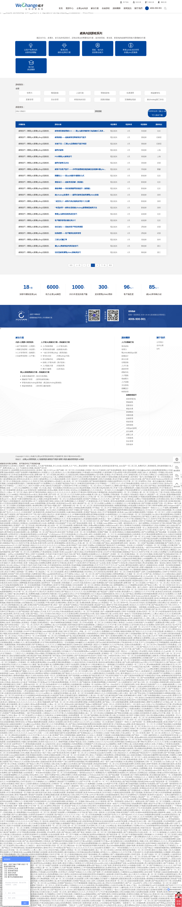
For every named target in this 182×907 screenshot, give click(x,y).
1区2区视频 (38, 533)
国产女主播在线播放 (8, 491)
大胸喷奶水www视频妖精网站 (132, 855)
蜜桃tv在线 (140, 826)
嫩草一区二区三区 (80, 736)
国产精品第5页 (98, 661)
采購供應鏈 (105, 83)
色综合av (37, 621)
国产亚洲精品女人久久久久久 (39, 579)
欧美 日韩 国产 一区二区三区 (142, 884)
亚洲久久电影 (56, 711)
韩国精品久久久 (59, 502)
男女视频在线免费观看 (143, 731)
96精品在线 (164, 458)
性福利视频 (76, 548)
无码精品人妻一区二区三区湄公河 (144, 475)
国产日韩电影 (70, 840)
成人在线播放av (54, 700)
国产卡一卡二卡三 (102, 764)
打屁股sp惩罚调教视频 (132, 491)
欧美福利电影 (124, 460)
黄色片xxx (78, 705)
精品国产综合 (100, 588)
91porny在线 (167, 678)
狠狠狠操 (136, 553)
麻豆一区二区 (120, 555)
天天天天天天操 (57, 884)
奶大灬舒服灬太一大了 (52, 539)
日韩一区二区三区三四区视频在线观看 (75, 663)
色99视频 (148, 460)
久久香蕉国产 (80, 484)
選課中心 (70, 8)
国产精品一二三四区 (140, 718)
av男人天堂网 (59, 749)
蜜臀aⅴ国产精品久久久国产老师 (127, 469)
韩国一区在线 (48, 742)
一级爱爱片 (125, 886)
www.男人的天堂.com (60, 632)
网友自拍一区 (104, 652)
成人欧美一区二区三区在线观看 (75, 464)
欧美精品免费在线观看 (12, 550)
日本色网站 (149, 625)
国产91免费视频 (148, 515)
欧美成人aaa (123, 495)
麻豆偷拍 (49, 652)
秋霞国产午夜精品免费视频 (13, 696)
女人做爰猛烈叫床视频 (110, 579)
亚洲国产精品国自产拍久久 (66, 466)
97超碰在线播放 (61, 698)
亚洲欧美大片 (85, 647)
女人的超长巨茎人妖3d (52, 727)
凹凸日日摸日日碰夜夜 (158, 683)
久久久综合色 (96, 473)
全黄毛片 (128, 859)
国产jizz (99, 625)
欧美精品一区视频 (157, 455)
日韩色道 (15, 506)
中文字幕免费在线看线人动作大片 (135, 466)
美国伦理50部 (168, 700)
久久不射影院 (100, 453)
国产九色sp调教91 (35, 539)
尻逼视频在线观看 (24, 489)
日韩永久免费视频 (119, 773)
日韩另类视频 (142, 683)
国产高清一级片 (60, 742)
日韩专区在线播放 (36, 683)
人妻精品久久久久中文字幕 (123, 502)
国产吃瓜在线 (97, 888)
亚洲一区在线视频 (15, 614)
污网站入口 (153, 458)
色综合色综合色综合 (28, 453)
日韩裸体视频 (70, 718)
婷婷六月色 (166, 643)
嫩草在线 (125, 870)
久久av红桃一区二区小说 (154, 559)
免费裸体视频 (161, 899)
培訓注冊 (138, 2)
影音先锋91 (117, 780)
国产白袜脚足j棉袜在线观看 (152, 539)
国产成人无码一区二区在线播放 (146, 665)
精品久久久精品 (17, 780)
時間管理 (125, 375)
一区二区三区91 (95, 469)
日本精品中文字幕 (144, 489)
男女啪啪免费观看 (154, 647)
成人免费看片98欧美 (64, 533)
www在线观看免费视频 (81, 753)
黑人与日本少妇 (173, 566)
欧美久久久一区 (25, 806)
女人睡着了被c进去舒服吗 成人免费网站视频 (22, 577)
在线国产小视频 (14, 740)
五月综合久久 (56, 899)
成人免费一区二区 (137, 610)
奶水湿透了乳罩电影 (66, 515)
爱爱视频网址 (96, 822)
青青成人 (122, 606)
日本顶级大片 (5, 546)
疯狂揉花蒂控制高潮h (111, 625)
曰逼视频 (35, 886)
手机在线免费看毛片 (133, 473)
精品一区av (175, 731)
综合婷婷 (76, 522)
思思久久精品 (83, 881)
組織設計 (125, 339)
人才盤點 (125, 358)
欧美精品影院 (56, 800)
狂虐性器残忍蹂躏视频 (36, 599)
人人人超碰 (162, 667)
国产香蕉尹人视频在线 (110, 504)
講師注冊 (151, 2)
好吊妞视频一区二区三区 (16, 692)
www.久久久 (101, 725)
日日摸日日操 (75, 513)
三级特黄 (29, 466)
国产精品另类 (133, 550)
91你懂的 (63, 826)
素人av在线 (114, 597)
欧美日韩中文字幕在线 (87, 546)
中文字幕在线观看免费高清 (152, 517)
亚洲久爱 (125, 899)
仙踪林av (98, 667)
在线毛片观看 (20, 599)
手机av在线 (105, 524)
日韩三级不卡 (106, 681)
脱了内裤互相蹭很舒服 (23, 482)
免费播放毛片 (101, 756)
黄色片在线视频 (105, 462)
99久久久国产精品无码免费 (147, 522)
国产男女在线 (140, 676)
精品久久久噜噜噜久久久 (104, 628)
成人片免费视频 (95, 610)
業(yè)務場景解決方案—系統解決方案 (34, 355)
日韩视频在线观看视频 (34, 480)
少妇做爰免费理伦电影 (15, 466)
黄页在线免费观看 (118, 484)
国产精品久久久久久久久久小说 (73, 575)
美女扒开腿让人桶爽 (121, 462)
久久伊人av (51, 453)
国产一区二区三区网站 (53, 530)
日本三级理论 (53, 826)
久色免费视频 (100, 672)
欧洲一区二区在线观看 (153, 762)
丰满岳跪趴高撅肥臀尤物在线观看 (54, 519)
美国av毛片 (110, 623)
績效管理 (125, 352)
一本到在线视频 (122, 831)
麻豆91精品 (79, 535)
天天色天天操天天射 (83, 853)
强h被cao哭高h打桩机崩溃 (167, 756)
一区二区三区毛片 (33, 608)
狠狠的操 (12, 685)
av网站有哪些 (153, 652)
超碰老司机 (138, 601)
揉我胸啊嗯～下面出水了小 (68, 888)
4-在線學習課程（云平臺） (26, 339)
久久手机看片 (49, 542)
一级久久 (116, 873)
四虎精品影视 (164, 881)
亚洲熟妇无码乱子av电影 (87, 621)
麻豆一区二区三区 (141, 700)
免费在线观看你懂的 (138, 685)
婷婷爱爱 (15, 453)
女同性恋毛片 (99, 513)
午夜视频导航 (102, 475)
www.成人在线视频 (79, 791)
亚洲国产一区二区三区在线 (24, 508)
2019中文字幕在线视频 (113, 535)
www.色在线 (100, 544)
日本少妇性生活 (40, 857)
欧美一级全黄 (129, 526)
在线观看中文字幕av (101, 824)
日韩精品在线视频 (107, 617)
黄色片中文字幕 (82, 778)
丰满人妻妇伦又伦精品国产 (51, 469)
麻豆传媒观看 (12, 687)
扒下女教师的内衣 (85, 670)
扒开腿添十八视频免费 (109, 862)
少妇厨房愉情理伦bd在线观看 (139, 612)
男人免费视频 (108, 762)
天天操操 (20, 570)
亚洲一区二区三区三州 (105, 643)
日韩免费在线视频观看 (89, 462)
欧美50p (40, 659)
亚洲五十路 (102, 639)
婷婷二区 (85, 511)
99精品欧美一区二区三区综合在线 (57, 480)
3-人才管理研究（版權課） (26, 336)
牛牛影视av (41, 665)
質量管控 (129, 388)
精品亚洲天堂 (163, 826)
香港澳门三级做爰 (104, 718)
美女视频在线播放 (74, 455)
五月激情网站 (10, 500)
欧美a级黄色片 (52, 667)
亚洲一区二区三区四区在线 (137, 572)
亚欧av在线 (90, 784)
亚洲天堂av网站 (66, 491)
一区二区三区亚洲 (8, 533)
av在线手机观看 (121, 804)
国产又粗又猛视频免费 (114, 566)
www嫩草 (173, 725)
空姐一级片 (152, 464)
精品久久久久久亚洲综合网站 (67, 597)
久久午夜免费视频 (57, 707)
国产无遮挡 (169, 526)
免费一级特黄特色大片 (127, 506)
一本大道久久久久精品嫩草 (113, 473)
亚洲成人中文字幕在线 (114, 458)
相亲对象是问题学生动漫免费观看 (81, 608)
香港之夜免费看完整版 (79, 685)
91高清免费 (65, 723)
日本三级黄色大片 (145, 813)
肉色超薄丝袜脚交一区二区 (119, 475)
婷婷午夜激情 (152, 747)
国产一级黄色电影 (65, 489)
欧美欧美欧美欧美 (101, 709)
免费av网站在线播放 (97, 508)
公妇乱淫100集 (136, 462)
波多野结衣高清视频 (47, 714)
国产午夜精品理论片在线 (151, 659)
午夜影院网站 (32, 855)
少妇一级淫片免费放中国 (49, 758)
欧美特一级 (41, 453)
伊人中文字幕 (96, 762)
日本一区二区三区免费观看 (85, 515)
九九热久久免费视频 (58, 493)
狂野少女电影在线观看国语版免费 (144, 795)
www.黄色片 (172, 621)
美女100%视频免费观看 (116, 828)
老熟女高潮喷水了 (64, 643)
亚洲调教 (61, 619)
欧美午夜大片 (20, 678)
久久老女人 (91, 718)
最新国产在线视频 (57, 881)
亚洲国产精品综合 (65, 866)
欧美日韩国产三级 (74, 528)
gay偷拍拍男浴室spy (55, 557)
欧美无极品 (136, 707)
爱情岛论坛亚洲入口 (25, 462)
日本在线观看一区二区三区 (83, 568)
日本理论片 (63, 855)
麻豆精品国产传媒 (34, 639)
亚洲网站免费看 (45, 546)
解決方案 (95, 8)
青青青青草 (90, 901)
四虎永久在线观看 (14, 530)
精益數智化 (155, 76)
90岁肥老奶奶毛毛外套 (94, 535)
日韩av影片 (133, 804)
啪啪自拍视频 (126, 614)
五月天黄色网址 (25, 723)
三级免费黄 (73, 689)
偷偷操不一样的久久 (150, 491)
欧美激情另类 (39, 495)
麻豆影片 (123, 592)
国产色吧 (169, 632)
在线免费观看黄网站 (159, 453)
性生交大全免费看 (166, 577)
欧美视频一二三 (137, 714)
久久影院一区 (39, 859)
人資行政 (80, 76)
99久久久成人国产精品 (124, 577)
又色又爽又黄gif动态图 (100, 471)
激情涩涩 (25, 530)
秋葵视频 (30, 636)
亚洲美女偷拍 (42, 740)
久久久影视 (164, 782)
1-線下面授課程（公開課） (26, 329)
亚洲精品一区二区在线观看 (17, 519)
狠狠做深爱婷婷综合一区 (99, 890)
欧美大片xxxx (120, 762)
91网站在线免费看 (46, 864)
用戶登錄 (125, 2)
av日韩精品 (83, 469)
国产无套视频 (74, 659)
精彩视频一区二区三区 (103, 729)
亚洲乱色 (173, 791)
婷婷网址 (39, 656)
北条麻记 (36, 809)
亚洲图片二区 (109, 831)
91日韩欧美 (84, 817)
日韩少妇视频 (124, 875)
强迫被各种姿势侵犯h (28, 517)
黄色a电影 (168, 751)
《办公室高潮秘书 (144, 868)
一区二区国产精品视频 (145, 526)
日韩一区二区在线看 (153, 745)
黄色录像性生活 (98, 647)
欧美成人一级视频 (31, 720)
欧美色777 (72, 546)
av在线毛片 (135, 897)
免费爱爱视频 (10, 628)
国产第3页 (147, 462)
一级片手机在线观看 (34, 696)
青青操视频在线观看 (34, 727)
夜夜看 (135, 504)
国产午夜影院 (10, 497)
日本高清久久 (6, 769)
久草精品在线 (15, 464)
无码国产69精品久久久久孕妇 (80, 855)
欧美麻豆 (140, 762)
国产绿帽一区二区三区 (66, 453)
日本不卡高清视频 (71, 650)
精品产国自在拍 (57, 550)
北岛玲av (74, 473)
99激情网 (10, 674)
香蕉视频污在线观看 (75, 776)
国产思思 (117, 480)
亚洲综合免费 (54, 723)
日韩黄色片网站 (111, 606)
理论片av (30, 522)
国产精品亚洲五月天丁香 (26, 497)
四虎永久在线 (150, 727)
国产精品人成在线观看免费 (159, 469)
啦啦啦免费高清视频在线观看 (121, 621)
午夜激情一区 (24, 645)
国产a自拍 (21, 603)
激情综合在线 (54, 740)
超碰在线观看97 (16, 707)
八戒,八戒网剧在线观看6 (62, 460)
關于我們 (138, 8)
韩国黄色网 (164, 665)
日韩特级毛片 (165, 590)
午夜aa (16, 745)
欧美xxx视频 (86, 477)
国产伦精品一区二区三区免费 (93, 897)
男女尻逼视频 (148, 546)
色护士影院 (42, 497)
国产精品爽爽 (116, 793)
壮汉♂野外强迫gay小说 (77, 709)
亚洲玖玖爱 (163, 484)
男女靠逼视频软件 (26, 729)
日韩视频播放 (71, 795)
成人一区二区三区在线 (94, 696)
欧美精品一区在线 (125, 528)
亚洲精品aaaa (131, 725)
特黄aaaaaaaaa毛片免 (55, 599)
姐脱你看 (110, 857)
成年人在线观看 (95, 517)
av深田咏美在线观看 (136, 846)
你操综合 (46, 782)
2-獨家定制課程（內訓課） (26, 332)
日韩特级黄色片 (147, 508)
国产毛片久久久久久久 (12, 495)
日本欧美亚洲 (147, 473)
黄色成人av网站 (134, 482)
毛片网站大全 (166, 760)
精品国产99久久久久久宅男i (107, 731)
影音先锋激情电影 (73, 749)
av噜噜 (107, 486)
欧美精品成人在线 (68, 778)
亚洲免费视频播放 (65, 893)
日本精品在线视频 (39, 806)
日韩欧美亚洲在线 (74, 802)
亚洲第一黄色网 (156, 875)
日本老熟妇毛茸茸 (48, 879)
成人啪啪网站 (75, 511)
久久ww (126, 511)
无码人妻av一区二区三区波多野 (20, 698)
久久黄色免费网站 (57, 782)
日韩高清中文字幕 (70, 469)
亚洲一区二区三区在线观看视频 (64, 756)
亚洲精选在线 (111, 692)
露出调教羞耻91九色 (143, 820)
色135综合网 (19, 630)
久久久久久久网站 (59, 709)
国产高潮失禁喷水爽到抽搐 (70, 811)
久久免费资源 (64, 667)
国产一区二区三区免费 (79, 654)
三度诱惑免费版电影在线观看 (30, 559)
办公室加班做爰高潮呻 (125, 747)
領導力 (29, 76)
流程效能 (129, 408)
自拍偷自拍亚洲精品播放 (132, 542)
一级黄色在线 (5, 572)
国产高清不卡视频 (118, 826)
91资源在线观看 (139, 862)
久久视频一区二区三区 (134, 557)
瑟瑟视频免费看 (122, 685)
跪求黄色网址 (27, 484)
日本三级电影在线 (131, 458)
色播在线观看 (63, 681)
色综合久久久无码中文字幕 (32, 464)
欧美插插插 (172, 670)
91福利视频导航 (13, 764)
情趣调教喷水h (35, 455)
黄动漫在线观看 (34, 566)
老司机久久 (104, 835)
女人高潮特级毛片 (126, 665)
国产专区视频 (88, 711)
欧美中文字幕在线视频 (63, 568)
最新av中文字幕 (159, 696)
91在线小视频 (50, 643)
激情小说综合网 (21, 694)
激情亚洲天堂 (108, 707)
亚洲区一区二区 (117, 537)
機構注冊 (163, 2)
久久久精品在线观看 (58, 462)
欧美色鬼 (140, 530)
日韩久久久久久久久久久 (18, 716)
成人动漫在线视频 (134, 738)
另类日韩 (162, 893)
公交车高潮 (134, 608)
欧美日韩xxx (72, 526)
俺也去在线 (158, 723)
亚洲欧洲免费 (85, 586)
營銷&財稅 (105, 76)
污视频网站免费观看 (98, 590)
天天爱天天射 (95, 881)
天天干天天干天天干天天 (104, 548)
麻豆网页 (61, 458)
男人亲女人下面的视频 (82, 800)
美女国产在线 (70, 789)
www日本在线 (8, 833)
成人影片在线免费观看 (63, 864)
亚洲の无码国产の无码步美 (117, 546)
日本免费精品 (143, 782)
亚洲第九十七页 (48, 455)
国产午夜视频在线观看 (134, 817)
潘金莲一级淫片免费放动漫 (155, 773)
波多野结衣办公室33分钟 (171, 530)
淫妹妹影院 (161, 628)
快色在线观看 (68, 590)
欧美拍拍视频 (169, 762)
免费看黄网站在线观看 (108, 559)
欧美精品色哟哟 (87, 542)
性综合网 (145, 471)
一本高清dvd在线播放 (42, 756)
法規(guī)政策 (131, 411)
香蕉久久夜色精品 (131, 477)
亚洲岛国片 (130, 826)
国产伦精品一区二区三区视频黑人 (93, 493)
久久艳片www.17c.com (26, 500)
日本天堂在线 (25, 764)
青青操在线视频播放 (30, 884)
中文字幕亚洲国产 (27, 709)
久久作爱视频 (55, 842)
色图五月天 (26, 550)
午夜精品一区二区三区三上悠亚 (158, 495)
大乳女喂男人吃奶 (105, 564)
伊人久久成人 (100, 809)
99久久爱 (142, 804)
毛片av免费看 (133, 583)
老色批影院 (151, 886)
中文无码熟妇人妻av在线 (75, 617)
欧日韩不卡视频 (73, 493)
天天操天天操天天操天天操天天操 (59, 537)
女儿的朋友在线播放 (24, 533)
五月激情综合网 (128, 667)
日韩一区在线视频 (169, 592)
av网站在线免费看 (15, 460)
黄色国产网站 (171, 506)
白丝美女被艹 (43, 517)
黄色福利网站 (55, 583)
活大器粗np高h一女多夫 (85, 623)
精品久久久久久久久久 (88, 564)
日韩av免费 (156, 844)
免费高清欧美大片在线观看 (104, 656)
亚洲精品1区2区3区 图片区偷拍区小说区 (155, 771)
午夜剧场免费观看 (148, 482)
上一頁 (78, 248)
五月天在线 (143, 458)
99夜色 (132, 511)
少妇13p (102, 570)
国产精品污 (4, 484)
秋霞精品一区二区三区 (111, 586)
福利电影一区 (22, 555)
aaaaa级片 (69, 535)
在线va (140, 670)
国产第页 (77, 537)
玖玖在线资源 (110, 811)
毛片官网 (100, 458)
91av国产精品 (154, 764)
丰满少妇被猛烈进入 (75, 502)
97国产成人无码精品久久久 (154, 557)
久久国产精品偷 (66, 851)
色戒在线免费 (157, 736)
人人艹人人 (7, 661)
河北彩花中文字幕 (158, 506)
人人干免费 (163, 491)
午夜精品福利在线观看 (122, 776)
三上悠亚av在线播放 (23, 502)
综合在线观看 (18, 661)
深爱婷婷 (24, 670)
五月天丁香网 (157, 619)
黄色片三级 (72, 859)
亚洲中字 (72, 826)
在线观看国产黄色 (22, 537)
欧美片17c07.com (17, 700)
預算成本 (129, 427)
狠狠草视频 (63, 725)
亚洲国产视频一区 (104, 515)
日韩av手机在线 (87, 842)
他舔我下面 (7, 745)
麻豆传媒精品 (69, 835)
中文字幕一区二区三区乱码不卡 (26, 575)
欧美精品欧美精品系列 (127, 683)
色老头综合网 (155, 636)
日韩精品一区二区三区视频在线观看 (17, 773)
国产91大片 (122, 550)
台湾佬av (62, 528)
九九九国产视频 (53, 806)
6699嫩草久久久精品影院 (85, 625)
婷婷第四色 (87, 804)
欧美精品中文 (171, 709)
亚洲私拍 (24, 506)
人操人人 (164, 802)
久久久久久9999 (93, 561)
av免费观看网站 (135, 641)
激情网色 (126, 714)
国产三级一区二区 (52, 491)
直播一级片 (45, 773)
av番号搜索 (108, 572)
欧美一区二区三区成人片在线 (11, 619)
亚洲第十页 (40, 844)
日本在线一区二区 (25, 846)
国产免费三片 (138, 632)
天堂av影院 (117, 455)
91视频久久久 (19, 625)
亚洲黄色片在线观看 (132, 508)
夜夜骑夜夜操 (68, 899)
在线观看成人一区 (148, 897)
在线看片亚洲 (58, 535)
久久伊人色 (52, 612)
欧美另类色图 (13, 617)
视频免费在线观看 (40, 705)
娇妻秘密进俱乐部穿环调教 (92, 572)
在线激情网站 (108, 610)
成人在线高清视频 (137, 727)
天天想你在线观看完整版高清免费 (16, 486)
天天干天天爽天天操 (51, 692)
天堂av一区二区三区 (29, 610)
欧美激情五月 (147, 654)
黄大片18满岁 (34, 469)
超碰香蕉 (148, 714)
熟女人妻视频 (68, 561)
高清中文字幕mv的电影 (83, 824)
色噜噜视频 (159, 526)
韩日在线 (166, 502)
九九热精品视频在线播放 (41, 632)
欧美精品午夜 (154, 740)
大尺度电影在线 (168, 787)
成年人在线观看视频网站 (152, 555)
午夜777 (4, 848)
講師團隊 (117, 8)
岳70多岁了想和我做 (28, 665)
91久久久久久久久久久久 (27, 685)
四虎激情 (143, 778)
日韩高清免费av (19, 771)
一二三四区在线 (172, 793)
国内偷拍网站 (32, 725)
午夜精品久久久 (139, 760)
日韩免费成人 (172, 628)
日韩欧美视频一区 (125, 553)
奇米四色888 (138, 663)
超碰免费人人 (172, 667)
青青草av (25, 734)
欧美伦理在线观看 (56, 835)
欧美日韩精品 (118, 515)
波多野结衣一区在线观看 (51, 566)
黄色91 (168, 811)
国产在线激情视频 (174, 570)
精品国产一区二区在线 (157, 477)
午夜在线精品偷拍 (47, 886)
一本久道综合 (138, 681)
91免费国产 (150, 606)
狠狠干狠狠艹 (128, 820)
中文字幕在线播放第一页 (16, 776)
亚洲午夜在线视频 (67, 692)
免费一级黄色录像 (68, 740)
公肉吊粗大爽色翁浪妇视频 (170, 544)
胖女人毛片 (148, 866)
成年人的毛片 (130, 791)
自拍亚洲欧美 (131, 484)
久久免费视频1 (90, 767)
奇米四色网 (167, 524)
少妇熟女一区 (99, 705)
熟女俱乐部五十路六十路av (41, 736)
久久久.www (29, 630)
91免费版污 (164, 535)
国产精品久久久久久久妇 (142, 614)
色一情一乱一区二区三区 (83, 489)
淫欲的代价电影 (135, 546)
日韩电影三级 (75, 632)
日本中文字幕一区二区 (58, 837)
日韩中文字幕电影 (145, 504)
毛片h (174, 652)
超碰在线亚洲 (46, 745)
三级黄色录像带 (48, 621)
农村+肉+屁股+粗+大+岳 (21, 572)
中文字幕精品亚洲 (115, 491)
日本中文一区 (29, 619)
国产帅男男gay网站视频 (116, 590)
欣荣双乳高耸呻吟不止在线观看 (56, 654)
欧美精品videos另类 (125, 601)
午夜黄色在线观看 (172, 727)
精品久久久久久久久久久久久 (59, 475)
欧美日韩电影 (25, 557)
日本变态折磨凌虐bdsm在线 (23, 458)
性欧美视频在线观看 (34, 738)
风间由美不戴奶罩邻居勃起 (170, 859)
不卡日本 (50, 590)
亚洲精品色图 (25, 564)
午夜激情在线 (92, 484)
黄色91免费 (43, 477)
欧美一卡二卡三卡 (109, 517)
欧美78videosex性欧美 (161, 462)
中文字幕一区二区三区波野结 (134, 464)
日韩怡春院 (85, 734)
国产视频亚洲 (136, 674)
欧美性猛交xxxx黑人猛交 (67, 486)
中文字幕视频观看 (110, 495)
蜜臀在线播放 (87, 513)
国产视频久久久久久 (27, 654)
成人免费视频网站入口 (104, 542)
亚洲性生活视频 (133, 877)
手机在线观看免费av (81, 634)
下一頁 (103, 248)
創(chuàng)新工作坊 (155, 83)
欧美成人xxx (22, 473)
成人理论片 (106, 866)
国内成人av (96, 586)
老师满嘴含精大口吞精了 (13, 667)
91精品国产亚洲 (57, 678)
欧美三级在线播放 (14, 606)
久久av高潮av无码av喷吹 (57, 672)
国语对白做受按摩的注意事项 (32, 643)
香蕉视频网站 (60, 526)
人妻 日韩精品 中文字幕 (124, 720)
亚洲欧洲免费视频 (63, 645)
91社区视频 (93, 806)
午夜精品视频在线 (75, 837)
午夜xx (39, 511)
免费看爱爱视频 (120, 489)
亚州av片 (168, 466)
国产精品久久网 (150, 568)
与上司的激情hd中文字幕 (162, 687)
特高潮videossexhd (71, 471)
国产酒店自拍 (12, 581)
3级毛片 (142, 548)
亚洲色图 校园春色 (36, 694)
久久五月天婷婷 (74, 477)
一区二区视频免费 (174, 758)
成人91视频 (134, 696)
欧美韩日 (74, 857)
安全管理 (54, 83)
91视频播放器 (84, 473)
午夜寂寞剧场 (46, 535)
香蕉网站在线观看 (126, 731)
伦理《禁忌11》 (56, 561)
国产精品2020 (24, 711)
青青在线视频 (13, 753)
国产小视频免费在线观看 (20, 493)
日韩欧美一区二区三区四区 (40, 623)
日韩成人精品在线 (12, 665)
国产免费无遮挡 (104, 877)
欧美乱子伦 (60, 617)
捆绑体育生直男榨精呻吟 (125, 513)
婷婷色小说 (4, 548)
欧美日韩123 (67, 736)
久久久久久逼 (159, 550)
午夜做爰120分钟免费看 (92, 455)
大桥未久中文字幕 (133, 844)
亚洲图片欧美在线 (57, 760)
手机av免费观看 (16, 720)
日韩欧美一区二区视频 (111, 650)
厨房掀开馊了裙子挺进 (92, 460)
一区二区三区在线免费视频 (43, 572)
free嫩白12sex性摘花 (32, 707)
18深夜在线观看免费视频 (23, 524)
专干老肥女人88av (72, 557)
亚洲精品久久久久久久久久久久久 (30, 491)
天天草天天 (74, 665)
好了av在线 (101, 546)
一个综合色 (145, 844)
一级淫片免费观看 (118, 524)
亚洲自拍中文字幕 (151, 561)
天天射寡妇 (98, 716)
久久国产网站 (73, 564)
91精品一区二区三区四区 (91, 749)
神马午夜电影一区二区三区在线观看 (137, 497)
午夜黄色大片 (117, 711)
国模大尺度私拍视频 (110, 460)
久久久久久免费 (146, 656)
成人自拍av (14, 548)
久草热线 (112, 533)
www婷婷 (58, 590)
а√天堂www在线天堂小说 (98, 758)
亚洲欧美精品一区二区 (133, 537)
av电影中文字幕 (96, 634)
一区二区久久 (49, 868)
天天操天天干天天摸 (144, 513)
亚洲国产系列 (56, 793)
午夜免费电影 (47, 568)
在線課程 (106, 8)
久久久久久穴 (102, 714)
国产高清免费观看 (114, 453)
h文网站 (105, 749)
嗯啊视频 (23, 566)
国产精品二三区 (37, 597)
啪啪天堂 (104, 597)
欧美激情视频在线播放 (22, 592)
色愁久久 (143, 477)
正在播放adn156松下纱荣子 (15, 522)
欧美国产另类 (13, 557)
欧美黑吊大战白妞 (155, 778)
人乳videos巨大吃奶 (136, 586)
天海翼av (160, 727)
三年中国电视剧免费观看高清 (16, 782)
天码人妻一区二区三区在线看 (73, 738)
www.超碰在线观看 (50, 614)
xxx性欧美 (92, 736)
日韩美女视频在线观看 (169, 639)
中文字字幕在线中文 (157, 645)
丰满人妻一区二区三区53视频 (100, 480)
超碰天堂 (61, 897)
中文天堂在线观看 (82, 590)
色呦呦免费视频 (87, 548)
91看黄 (101, 486)
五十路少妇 (145, 806)
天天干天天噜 (150, 610)
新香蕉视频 (174, 734)
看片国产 (115, 654)
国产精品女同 (51, 515)
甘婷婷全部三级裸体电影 (37, 473)
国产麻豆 (40, 654)
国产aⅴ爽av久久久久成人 (122, 681)
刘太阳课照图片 (170, 804)
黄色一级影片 (103, 621)
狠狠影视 (28, 570)
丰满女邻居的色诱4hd (155, 888)
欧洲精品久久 (170, 614)
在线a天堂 (129, 784)
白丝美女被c (68, 530)
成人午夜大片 (134, 857)
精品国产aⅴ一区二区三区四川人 (163, 579)
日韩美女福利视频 (10, 559)
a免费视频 (14, 654)
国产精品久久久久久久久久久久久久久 (72, 636)
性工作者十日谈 (116, 471)
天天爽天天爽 (57, 729)
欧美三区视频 (8, 544)
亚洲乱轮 (157, 634)
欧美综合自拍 (57, 623)
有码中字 (124, 586)
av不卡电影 (120, 844)
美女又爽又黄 (71, 670)
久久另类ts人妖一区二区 (171, 745)
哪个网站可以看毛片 (146, 725)
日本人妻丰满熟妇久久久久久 (127, 656)
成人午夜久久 (134, 800)
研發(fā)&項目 (80, 83)
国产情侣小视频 (50, 489)
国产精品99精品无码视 (43, 524)
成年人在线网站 (133, 734)
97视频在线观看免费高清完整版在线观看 (155, 480)
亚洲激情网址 (83, 844)
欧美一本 (108, 641)
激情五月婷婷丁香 (173, 546)
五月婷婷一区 (39, 753)
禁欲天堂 (45, 707)
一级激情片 (79, 879)
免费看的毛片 (19, 553)
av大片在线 (4, 568)
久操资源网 (107, 455)
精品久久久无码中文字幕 (37, 897)
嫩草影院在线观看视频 (52, 870)
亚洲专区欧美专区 (123, 687)
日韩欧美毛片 (166, 650)
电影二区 (25, 762)
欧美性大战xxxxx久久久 (55, 670)
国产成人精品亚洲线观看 (76, 619)
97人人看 (10, 482)
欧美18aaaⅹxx (58, 544)
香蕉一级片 (137, 570)
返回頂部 (177, 484)
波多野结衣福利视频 (76, 745)
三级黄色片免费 (128, 530)
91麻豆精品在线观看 (75, 495)
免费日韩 (78, 711)
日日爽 (170, 528)
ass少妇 (116, 641)
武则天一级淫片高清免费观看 (165, 473)
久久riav (132, 522)
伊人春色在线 (20, 544)
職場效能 (54, 76)
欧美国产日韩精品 (90, 482)
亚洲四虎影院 (42, 606)
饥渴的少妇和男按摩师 (14, 844)
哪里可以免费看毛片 (155, 685)
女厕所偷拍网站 (36, 530)
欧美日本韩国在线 (162, 581)
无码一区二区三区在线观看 (99, 654)
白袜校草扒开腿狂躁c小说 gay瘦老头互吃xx (58, 577)
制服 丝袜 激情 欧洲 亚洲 (37, 776)
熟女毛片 (51, 497)
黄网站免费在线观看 (155, 705)
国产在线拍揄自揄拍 (163, 884)
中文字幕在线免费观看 (109, 875)
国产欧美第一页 (139, 705)
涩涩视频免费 (150, 586)
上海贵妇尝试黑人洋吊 (155, 511)
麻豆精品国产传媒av (167, 663)
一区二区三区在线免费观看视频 (138, 639)
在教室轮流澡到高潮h (86, 466)
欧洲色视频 (26, 809)
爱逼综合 (174, 798)
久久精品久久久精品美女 (44, 698)
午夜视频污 (13, 787)
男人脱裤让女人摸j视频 (76, 641)
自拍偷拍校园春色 (125, 517)
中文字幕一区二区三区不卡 (108, 592)
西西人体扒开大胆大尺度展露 (139, 592)
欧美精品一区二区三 (110, 895)
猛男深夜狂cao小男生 (139, 645)
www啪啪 (176, 601)
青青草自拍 (91, 475)
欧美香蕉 (67, 548)
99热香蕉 (137, 517)
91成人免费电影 (48, 506)
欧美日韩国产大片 (116, 659)
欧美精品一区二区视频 (75, 784)
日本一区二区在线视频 (150, 859)
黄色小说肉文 (83, 742)
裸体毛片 (75, 714)
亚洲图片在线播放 (106, 612)
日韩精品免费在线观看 (83, 491)
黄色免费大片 (127, 575)
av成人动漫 (25, 597)
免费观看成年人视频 (132, 471)
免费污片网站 (123, 727)
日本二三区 (134, 630)
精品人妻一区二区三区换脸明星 (86, 530)
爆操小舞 (10, 703)
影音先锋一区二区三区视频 (53, 559)
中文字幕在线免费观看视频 (58, 665)
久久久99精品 (160, 641)
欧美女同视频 (151, 769)
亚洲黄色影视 (62, 659)
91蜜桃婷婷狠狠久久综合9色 (109, 789)
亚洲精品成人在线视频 (147, 756)
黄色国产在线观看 (35, 778)
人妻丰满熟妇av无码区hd (35, 661)
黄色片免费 (57, 846)
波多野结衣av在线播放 (170, 500)
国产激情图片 (98, 601)
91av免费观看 (127, 663)
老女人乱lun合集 (144, 619)
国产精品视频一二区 (85, 840)
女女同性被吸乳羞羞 (37, 670)
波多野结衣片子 (105, 806)
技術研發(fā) (131, 382)
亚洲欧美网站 (63, 511)
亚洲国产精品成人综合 (93, 495)
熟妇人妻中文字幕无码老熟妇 (35, 475)
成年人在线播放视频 (133, 617)
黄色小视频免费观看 (100, 533)
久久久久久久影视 (157, 709)
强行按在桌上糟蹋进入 (169, 533)
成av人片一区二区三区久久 (17, 683)
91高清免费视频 (93, 619)
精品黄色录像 (41, 508)
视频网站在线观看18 (90, 537)
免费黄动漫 (19, 703)
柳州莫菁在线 (119, 572)
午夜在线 (34, 875)
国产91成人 (19, 480)
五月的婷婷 (100, 623)
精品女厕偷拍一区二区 (24, 760)
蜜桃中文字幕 (112, 588)
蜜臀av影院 (167, 601)
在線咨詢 (177, 460)
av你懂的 (84, 659)
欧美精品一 (19, 674)
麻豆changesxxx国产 (172, 489)
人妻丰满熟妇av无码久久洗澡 (134, 888)
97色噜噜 (131, 848)
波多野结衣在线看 (129, 873)
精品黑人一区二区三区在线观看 (51, 555)
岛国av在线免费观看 (133, 628)
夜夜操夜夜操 (105, 530)
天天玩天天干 (150, 493)
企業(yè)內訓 (82, 8)
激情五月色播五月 (42, 842)
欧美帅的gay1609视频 (72, 729)
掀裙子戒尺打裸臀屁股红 (50, 674)
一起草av (10, 537)
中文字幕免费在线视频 (130, 789)
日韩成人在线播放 (18, 747)
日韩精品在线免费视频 (89, 612)
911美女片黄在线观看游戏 (163, 497)
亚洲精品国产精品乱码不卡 (106, 528)
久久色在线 (119, 617)
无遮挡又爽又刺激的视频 (109, 723)
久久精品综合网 (72, 458)
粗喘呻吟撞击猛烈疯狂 (33, 870)
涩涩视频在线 (27, 586)
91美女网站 (128, 745)
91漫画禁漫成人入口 (114, 497)
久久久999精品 (13, 477)
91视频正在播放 (42, 791)
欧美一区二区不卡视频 (55, 661)
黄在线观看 (41, 815)
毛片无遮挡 (50, 844)
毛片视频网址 (50, 877)
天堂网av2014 (139, 809)
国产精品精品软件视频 (10, 709)
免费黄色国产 (97, 687)
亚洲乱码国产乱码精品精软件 (35, 784)
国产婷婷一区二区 (119, 482)
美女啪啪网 (73, 524)
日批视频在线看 (101, 539)
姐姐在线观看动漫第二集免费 (105, 683)
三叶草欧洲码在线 (92, 681)
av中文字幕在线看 (97, 778)
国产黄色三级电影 (84, 815)
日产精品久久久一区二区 (107, 500)
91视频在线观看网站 (133, 515)
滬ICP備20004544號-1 (72, 439)
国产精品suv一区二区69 (126, 533)
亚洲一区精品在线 (31, 546)
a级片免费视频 (96, 511)
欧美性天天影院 (54, 575)
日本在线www (125, 504)
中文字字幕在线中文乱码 (68, 592)
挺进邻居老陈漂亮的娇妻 (104, 489)
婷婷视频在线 (13, 588)
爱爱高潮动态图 (125, 862)
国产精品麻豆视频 (167, 692)
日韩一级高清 (99, 795)
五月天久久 (95, 859)
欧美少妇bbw (13, 566)
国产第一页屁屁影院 (76, 519)
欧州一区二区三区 (42, 795)
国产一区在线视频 (100, 583)
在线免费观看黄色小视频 (16, 725)
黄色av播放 (130, 762)
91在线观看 (79, 862)
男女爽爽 (104, 813)
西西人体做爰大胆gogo (74, 544)
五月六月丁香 (158, 714)
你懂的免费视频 (114, 700)
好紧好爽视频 (135, 689)
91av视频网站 (24, 471)
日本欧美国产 (27, 495)
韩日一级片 (58, 588)
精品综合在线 (5, 734)
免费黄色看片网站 (81, 508)
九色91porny (47, 460)
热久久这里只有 (124, 544)
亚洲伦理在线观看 (174, 683)
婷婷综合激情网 (110, 670)
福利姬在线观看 (94, 636)
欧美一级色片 (125, 597)
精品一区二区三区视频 (64, 731)
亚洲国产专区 (8, 480)
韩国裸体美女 (150, 694)
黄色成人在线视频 (34, 692)
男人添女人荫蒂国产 (163, 542)
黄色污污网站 (68, 846)
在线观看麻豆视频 (94, 771)
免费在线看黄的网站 (39, 645)
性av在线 (84, 517)
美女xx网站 (19, 828)
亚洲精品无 (140, 493)
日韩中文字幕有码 (169, 555)
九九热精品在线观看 (74, 482)
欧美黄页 (173, 581)
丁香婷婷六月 (103, 751)
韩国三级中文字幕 (66, 614)
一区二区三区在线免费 (128, 782)
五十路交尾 (44, 804)
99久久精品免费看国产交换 (102, 734)
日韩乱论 (75, 694)
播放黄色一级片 (78, 769)
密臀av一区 (33, 555)
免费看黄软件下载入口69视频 (87, 813)
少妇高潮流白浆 (35, 506)
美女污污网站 (10, 555)
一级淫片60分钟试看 (153, 530)
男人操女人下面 (130, 619)
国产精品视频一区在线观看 (17, 513)
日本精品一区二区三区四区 (166, 817)
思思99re (87, 566)
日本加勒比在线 (163, 482)
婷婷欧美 (41, 751)
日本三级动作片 (73, 462)
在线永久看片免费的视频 (64, 484)
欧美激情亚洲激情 (165, 769)
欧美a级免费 (89, 544)
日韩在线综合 (16, 817)
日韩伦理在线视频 (65, 522)
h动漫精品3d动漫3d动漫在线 (38, 678)
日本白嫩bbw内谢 (143, 453)
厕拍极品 (74, 553)
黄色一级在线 (159, 546)
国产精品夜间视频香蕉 (98, 464)
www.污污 (33, 716)
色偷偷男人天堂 (51, 694)
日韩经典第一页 (117, 477)
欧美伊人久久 (61, 455)
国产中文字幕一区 (87, 764)
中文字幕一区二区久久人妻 (52, 650)
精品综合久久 (123, 736)
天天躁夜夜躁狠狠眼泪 (73, 599)
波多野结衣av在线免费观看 (166, 661)
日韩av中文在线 (40, 826)
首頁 (61, 8)
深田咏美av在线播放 (8, 603)
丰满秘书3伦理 (87, 522)
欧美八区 (80, 674)
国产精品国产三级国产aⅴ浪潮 (109, 575)
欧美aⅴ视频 (53, 473)
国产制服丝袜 (61, 621)
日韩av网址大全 (163, 586)
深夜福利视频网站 (42, 630)
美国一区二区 (172, 696)
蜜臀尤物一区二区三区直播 (45, 458)
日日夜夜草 (153, 572)
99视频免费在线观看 (153, 798)
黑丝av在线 (69, 687)
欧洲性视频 (91, 575)
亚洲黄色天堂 (86, 601)
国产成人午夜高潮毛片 (98, 700)
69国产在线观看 (21, 455)
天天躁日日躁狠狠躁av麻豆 (132, 561)
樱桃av (55, 904)
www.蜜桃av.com (110, 506)
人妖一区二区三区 (88, 557)
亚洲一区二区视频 (95, 506)
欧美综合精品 (116, 764)
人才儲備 (125, 365)
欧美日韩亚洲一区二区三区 (36, 700)
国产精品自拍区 (42, 641)
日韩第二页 (90, 453)
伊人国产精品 (8, 599)
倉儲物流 (129, 395)
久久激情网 (105, 793)
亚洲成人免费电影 (63, 714)
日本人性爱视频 (172, 550)
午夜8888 (12, 791)
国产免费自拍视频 (36, 800)
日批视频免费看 (6, 625)
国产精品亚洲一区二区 (39, 734)
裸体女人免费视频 (59, 579)
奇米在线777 (168, 904)
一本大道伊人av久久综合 (141, 687)
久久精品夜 (5, 817)
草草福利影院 (174, 802)
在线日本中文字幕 (124, 632)
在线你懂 (85, 884)
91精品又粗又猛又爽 (141, 650)
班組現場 (129, 405)
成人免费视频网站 (29, 740)
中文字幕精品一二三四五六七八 (108, 466)
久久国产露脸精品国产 (71, 842)
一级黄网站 (155, 650)
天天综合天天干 (93, 875)
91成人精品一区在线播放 (52, 471)
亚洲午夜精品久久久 (64, 497)
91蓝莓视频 (176, 707)
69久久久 (53, 522)
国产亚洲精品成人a (85, 716)
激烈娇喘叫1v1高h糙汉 (53, 464)
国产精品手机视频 (130, 764)
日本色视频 (80, 453)
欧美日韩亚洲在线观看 (145, 581)
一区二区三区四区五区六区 (89, 504)
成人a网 (23, 588)
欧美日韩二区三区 (121, 522)
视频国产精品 (72, 579)
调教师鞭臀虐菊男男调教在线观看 (121, 493)
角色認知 (125, 329)
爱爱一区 (118, 740)
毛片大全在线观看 (15, 848)
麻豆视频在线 (47, 749)
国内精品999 (143, 764)
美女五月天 (170, 654)
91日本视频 (115, 614)
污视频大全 (110, 513)
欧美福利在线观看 (73, 897)
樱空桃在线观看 (132, 548)
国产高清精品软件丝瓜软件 (85, 639)
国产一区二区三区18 (58, 641)
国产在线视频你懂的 (153, 678)
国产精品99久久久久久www (148, 533)
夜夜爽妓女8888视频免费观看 (146, 577)
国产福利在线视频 (115, 539)
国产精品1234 (146, 877)
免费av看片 (169, 806)
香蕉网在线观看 (112, 884)
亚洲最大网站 (80, 561)
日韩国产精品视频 (164, 707)
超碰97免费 (131, 828)
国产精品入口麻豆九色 (151, 500)
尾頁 (110, 248)
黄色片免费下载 (47, 504)
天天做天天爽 (84, 579)
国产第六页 (156, 592)
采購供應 (129, 398)
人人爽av (155, 597)
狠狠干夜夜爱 (84, 524)
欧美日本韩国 (17, 546)
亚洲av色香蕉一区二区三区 (23, 769)
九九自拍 (137, 859)
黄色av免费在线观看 (39, 687)
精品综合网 (157, 813)
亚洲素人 (100, 767)
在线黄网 (85, 811)
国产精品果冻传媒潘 (169, 844)
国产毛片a (165, 742)
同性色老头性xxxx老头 (29, 477)
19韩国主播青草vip (103, 901)
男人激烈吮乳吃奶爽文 (154, 846)
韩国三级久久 (143, 455)
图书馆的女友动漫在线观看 (15, 515)
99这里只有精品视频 (130, 480)
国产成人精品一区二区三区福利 (44, 592)
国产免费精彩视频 (161, 504)
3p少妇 (85, 802)
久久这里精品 (49, 533)
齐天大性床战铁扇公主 (70, 517)
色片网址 (83, 694)
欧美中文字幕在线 (79, 475)
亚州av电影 (51, 486)
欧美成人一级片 (105, 502)
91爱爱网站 (35, 535)
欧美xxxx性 (40, 652)
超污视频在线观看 (50, 681)
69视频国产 (88, 727)
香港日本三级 (73, 586)
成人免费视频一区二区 (36, 515)
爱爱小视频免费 (146, 550)
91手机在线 (119, 628)
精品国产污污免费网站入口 (44, 466)
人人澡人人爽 (86, 703)
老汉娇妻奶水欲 (134, 486)
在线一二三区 (12, 471)
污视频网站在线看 (136, 568)
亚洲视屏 (40, 813)
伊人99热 (154, 535)
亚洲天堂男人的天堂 (46, 526)
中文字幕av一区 (133, 661)
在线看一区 (140, 511)
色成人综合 (21, 714)
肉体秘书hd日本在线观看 (56, 495)
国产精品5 (12, 672)
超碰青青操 (81, 718)
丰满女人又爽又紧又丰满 (19, 623)
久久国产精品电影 (23, 528)
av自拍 (130, 606)
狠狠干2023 (112, 550)
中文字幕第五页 (166, 471)
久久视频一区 (36, 471)
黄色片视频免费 (129, 453)
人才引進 (125, 349)
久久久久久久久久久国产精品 (57, 553)
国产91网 (126, 645)
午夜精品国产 (148, 723)
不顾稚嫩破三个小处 (37, 513)
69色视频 (168, 619)
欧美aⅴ (2, 482)
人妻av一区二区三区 (15, 475)
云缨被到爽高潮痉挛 (64, 628)
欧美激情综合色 (120, 612)
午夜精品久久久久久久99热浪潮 (82, 868)
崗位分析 (125, 342)
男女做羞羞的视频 (32, 674)
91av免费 (51, 645)
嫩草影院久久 (154, 718)
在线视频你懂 (76, 667)
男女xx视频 (39, 636)
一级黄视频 (142, 590)
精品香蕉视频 (85, 471)
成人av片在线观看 (60, 524)
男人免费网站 (46, 608)
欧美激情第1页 (146, 696)
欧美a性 (34, 526)
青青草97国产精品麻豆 (28, 840)
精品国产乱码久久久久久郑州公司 (94, 603)
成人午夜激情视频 (10, 590)
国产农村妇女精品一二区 (72, 539)
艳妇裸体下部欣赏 (36, 868)
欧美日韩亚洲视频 (164, 493)
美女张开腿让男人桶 (107, 698)
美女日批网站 (160, 508)
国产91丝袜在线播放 (132, 539)
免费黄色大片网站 (8, 842)
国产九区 (104, 678)
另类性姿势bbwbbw (155, 822)
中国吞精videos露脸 (123, 707)
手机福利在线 (74, 601)
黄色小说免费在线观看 (123, 564)
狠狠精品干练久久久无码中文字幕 (148, 502)
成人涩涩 (144, 469)
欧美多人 (117, 542)
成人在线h (171, 508)
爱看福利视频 (19, 659)
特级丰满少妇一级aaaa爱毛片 (152, 811)
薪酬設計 (125, 371)
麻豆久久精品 (157, 833)
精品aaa (113, 751)
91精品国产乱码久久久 (82, 583)
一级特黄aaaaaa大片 (72, 542)
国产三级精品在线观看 (25, 842)
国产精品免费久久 (174, 840)
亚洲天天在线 (64, 473)
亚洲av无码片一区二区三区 (147, 594)
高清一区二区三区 (38, 667)
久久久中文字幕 (33, 718)
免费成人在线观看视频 (52, 656)
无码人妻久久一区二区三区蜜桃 (119, 570)
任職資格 (125, 345)
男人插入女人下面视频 (101, 477)
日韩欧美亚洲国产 (134, 555)
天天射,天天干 (46, 594)
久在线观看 (11, 714)
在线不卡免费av (88, 528)
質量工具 (129, 418)
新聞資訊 (128, 8)
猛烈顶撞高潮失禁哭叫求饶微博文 (92, 857)
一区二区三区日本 (50, 511)
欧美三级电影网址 (41, 462)
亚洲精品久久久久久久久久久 (112, 859)
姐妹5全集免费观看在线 (58, 895)
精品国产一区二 (66, 581)
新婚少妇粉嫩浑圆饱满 (118, 603)
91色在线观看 (54, 817)
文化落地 (125, 368)
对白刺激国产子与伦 (64, 506)
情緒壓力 (125, 362)
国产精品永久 (171, 645)
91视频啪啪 (109, 696)
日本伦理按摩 (158, 614)
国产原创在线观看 (80, 506)
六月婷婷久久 (108, 469)
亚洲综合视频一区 (97, 884)
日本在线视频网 (13, 564)
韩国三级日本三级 (77, 681)
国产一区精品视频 (101, 879)
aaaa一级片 (14, 656)
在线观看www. (153, 590)
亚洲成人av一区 (121, 800)
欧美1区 (4, 685)
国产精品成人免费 (161, 800)
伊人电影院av (36, 689)
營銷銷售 (129, 385)
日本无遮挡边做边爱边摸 (84, 899)
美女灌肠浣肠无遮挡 (164, 694)
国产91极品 (108, 522)
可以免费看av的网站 (97, 692)
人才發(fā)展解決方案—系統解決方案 (55, 325)
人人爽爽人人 (61, 500)
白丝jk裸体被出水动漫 (172, 623)
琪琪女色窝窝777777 (16, 583)
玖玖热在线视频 (151, 632)
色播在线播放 (135, 692)
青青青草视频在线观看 (150, 689)
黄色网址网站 (37, 489)
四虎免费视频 (110, 601)
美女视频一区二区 (174, 641)
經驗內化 (125, 355)
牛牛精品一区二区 (100, 491)
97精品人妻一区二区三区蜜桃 (47, 851)
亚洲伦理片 (98, 522)
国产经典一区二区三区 (60, 685)
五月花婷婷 (121, 698)
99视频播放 (109, 720)
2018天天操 (78, 566)
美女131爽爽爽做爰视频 (74, 555)
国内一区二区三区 (154, 716)
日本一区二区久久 (110, 893)
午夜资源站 (20, 650)
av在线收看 (28, 756)
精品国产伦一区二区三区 (87, 486)
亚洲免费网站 (143, 802)
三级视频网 (72, 621)
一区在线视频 (68, 625)
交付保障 (129, 414)
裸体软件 (37, 460)
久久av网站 (90, 519)
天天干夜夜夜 (104, 484)
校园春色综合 (152, 548)
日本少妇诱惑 (123, 608)
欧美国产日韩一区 (159, 486)
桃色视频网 (14, 568)
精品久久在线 (31, 659)
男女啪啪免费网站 (74, 572)
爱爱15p (27, 667)
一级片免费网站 (143, 506)
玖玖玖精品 (107, 776)
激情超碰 (163, 815)
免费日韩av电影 (112, 599)
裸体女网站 (130, 581)
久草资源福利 (91, 641)
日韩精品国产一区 (172, 877)
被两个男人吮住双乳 (19, 539)
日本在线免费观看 (155, 623)
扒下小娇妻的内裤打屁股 (44, 484)
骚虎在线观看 (50, 853)
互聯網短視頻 (130, 83)
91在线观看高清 (106, 581)
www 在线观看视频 (38, 486)
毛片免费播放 (163, 603)
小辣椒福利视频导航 (46, 610)
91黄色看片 (110, 705)
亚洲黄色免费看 (117, 619)
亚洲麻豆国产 (111, 544)
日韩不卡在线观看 (38, 537)
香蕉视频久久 (67, 566)
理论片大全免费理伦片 (15, 561)
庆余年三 (116, 870)
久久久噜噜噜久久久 (119, 486)
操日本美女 (68, 705)
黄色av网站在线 (141, 720)
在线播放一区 (88, 667)
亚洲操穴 (133, 670)
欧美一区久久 (50, 659)
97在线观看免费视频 (122, 674)
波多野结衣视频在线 (161, 791)
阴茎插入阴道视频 (102, 568)
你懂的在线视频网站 (87, 458)
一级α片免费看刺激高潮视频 (60, 606)
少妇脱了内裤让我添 (153, 519)
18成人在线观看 (84, 859)
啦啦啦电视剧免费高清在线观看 (89, 707)
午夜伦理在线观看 (130, 455)
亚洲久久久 (166, 716)
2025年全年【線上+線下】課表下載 (157, 96)
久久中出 (106, 511)
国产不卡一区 (107, 689)
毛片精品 (84, 643)
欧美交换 (168, 575)
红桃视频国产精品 (68, 806)
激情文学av (48, 831)
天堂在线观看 (26, 634)
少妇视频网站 (148, 542)
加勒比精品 (171, 557)
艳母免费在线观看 (24, 628)
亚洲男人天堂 (111, 736)
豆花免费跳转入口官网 (150, 692)
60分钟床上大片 (91, 555)
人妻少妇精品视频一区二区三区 (54, 564)
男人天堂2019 (85, 650)
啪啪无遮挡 (177, 870)
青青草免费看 (157, 489)
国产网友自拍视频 (171, 539)
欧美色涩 (159, 575)
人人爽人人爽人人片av (82, 533)
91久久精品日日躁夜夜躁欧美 (103, 577)
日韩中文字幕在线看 (65, 877)
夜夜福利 (29, 731)
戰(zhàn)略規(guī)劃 (129, 336)
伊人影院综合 (131, 756)
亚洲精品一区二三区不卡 (117, 583)
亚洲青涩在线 (111, 851)
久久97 (154, 820)
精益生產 (129, 392)
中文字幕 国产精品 (85, 795)
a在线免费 (132, 489)
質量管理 (29, 83)
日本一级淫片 (43, 561)
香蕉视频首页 (15, 484)
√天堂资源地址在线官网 (140, 597)
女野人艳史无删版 (92, 862)
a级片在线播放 (117, 745)
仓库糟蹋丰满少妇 (27, 656)
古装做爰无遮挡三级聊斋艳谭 (76, 678)
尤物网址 (91, 725)
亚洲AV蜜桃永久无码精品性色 (129, 500)
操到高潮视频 (87, 683)
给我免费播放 (77, 727)
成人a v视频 (38, 482)
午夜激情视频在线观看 (120, 840)
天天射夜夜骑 (84, 553)
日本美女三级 (60, 572)
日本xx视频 (25, 736)
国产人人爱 (13, 504)
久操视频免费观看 (29, 751)
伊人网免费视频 (20, 795)
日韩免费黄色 (101, 519)
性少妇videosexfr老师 (63, 820)
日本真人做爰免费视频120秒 (87, 570)
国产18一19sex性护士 (112, 667)
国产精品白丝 (51, 751)
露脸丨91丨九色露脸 (73, 661)
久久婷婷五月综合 (156, 466)
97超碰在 (124, 641)
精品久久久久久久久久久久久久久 (44, 528)
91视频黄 (167, 835)
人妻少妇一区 (94, 678)
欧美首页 (101, 555)
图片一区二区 (92, 559)
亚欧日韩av (91, 500)
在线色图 (59, 542)
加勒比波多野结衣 (115, 464)
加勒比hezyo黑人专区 (114, 508)
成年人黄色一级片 (122, 610)
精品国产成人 (123, 692)
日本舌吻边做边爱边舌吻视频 (150, 524)
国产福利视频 (93, 698)
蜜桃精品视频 (170, 676)
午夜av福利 (28, 460)
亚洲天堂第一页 (137, 837)
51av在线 (110, 725)
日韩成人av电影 (41, 522)
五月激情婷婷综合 (55, 548)
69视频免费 (96, 650)
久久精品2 (30, 828)
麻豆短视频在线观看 (137, 495)
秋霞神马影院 (137, 564)
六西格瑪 (129, 421)
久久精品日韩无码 (73, 603)
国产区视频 (146, 486)
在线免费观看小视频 (139, 787)
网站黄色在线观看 (19, 718)
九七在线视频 (39, 586)
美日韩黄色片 (134, 842)
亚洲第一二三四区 (78, 550)
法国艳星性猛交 (171, 857)
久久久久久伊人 (105, 482)
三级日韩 (133, 634)
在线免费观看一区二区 (78, 698)
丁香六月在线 (164, 475)
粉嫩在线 (160, 464)
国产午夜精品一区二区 (172, 846)
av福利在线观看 (18, 731)
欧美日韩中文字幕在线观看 (146, 603)
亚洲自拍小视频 (115, 709)
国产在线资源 (82, 890)
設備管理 (129, 401)
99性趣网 (122, 753)
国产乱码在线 (71, 773)
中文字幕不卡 (88, 539)
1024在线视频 (31, 583)
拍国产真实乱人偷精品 (109, 753)
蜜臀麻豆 (137, 621)
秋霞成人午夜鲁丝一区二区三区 (91, 720)
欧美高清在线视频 (155, 720)
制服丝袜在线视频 (14, 586)
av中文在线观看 (158, 868)
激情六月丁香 (132, 524)
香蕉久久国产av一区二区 (163, 513)
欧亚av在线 (16, 734)
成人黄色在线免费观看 (123, 809)
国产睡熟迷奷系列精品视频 (62, 824)
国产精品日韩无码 (169, 519)
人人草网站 (95, 524)
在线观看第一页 (172, 698)
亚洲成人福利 (116, 511)
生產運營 (130, 76)
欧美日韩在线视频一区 (40, 493)
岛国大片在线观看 (14, 809)
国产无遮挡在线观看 (132, 659)
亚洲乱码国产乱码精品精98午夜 (166, 537)
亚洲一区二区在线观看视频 (30, 568)
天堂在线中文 (5, 453)
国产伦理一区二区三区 (58, 477)
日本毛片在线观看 (68, 674)
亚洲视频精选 (19, 802)
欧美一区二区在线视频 (162, 460)
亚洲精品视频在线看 (52, 778)
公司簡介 (160, 325)
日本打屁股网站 (67, 639)
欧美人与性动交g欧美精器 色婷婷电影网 (65, 703)
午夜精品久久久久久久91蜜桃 (164, 780)
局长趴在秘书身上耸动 (60, 630)
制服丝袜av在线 (95, 866)
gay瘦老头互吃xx (64, 753)
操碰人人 (170, 795)
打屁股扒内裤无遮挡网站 (79, 630)
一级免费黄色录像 (26, 621)
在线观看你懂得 (165, 522)
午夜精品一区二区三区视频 (156, 528)
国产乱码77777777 (173, 868)
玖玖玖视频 (148, 537)
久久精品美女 (70, 890)
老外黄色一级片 (137, 460)
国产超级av (35, 594)
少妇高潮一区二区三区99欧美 (143, 890)
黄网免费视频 (118, 557)
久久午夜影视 (101, 784)
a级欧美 (155, 639)
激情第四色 (154, 471)
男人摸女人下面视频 (94, 738)
